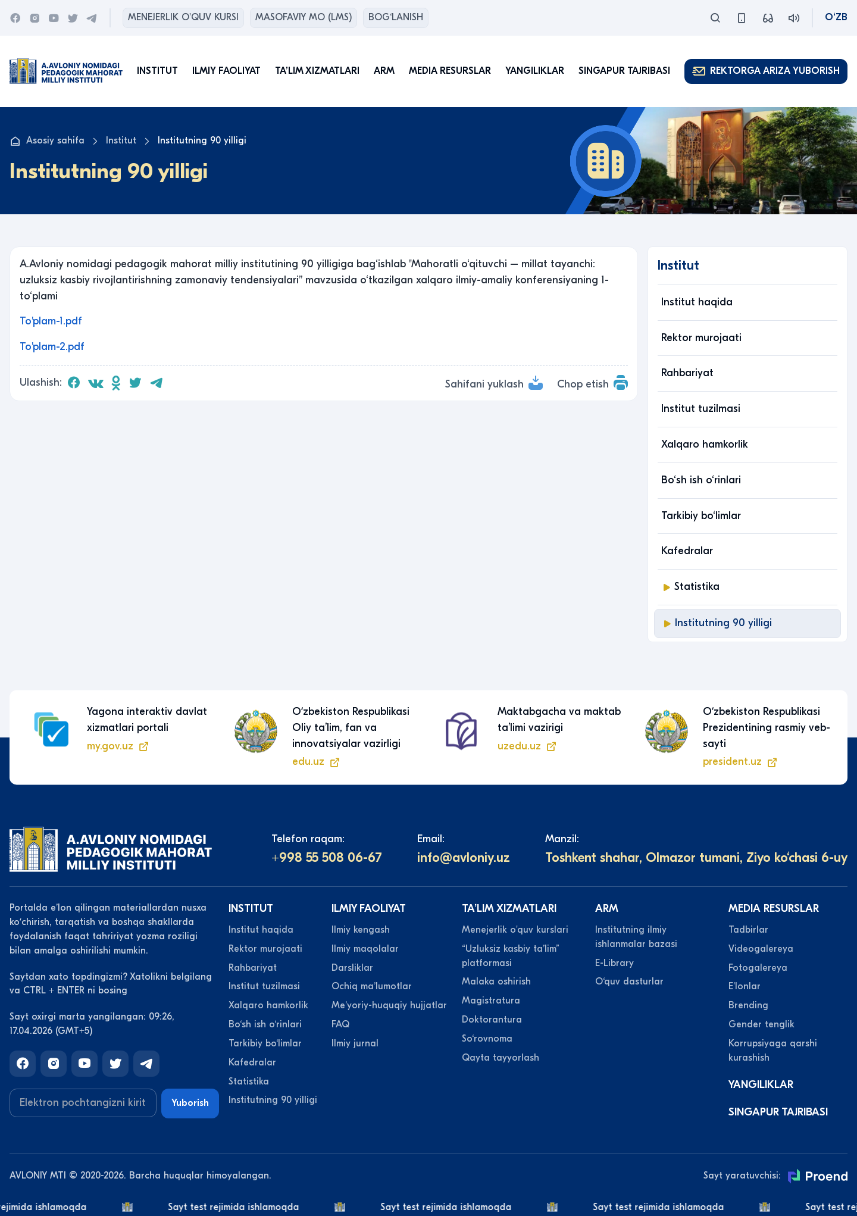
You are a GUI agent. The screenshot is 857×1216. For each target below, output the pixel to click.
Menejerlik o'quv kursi (183, 17)
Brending (748, 1005)
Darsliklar (352, 967)
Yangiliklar (534, 70)
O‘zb (836, 17)
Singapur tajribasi (624, 70)
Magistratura (491, 1000)
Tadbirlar (748, 929)
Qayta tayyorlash (500, 1057)
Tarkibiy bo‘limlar (701, 515)
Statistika (249, 1081)
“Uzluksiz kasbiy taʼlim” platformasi (510, 955)
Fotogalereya (757, 967)
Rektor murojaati (701, 338)
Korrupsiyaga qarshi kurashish (772, 1050)
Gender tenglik (761, 1024)
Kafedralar (687, 551)
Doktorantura (492, 1019)
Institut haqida (697, 302)
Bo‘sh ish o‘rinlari (701, 480)
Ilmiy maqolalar (365, 948)
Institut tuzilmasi (700, 408)
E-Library (614, 963)
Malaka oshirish (496, 981)
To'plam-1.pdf (51, 321)
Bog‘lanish (395, 17)
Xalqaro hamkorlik (704, 444)
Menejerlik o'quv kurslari (515, 929)
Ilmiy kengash (360, 929)
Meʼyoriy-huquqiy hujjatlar (389, 1005)
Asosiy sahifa (47, 141)
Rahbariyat (687, 373)
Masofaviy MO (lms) (303, 17)
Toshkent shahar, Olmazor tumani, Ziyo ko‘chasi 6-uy (696, 857)
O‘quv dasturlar (629, 981)
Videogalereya (760, 948)
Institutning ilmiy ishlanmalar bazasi (636, 936)
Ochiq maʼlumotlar (371, 986)
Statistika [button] (690, 586)
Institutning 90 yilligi (717, 623)
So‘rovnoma (487, 1038)
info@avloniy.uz (463, 857)
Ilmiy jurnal (355, 1043)
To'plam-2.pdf (52, 346)
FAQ (340, 1024)
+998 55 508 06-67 (326, 857)
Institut (121, 140)
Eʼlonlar (744, 986)
